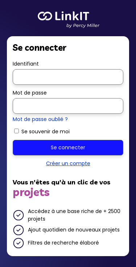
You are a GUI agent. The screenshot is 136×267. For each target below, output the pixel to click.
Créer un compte (68, 163)
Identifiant (26, 63)
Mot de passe (30, 92)
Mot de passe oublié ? (40, 119)
